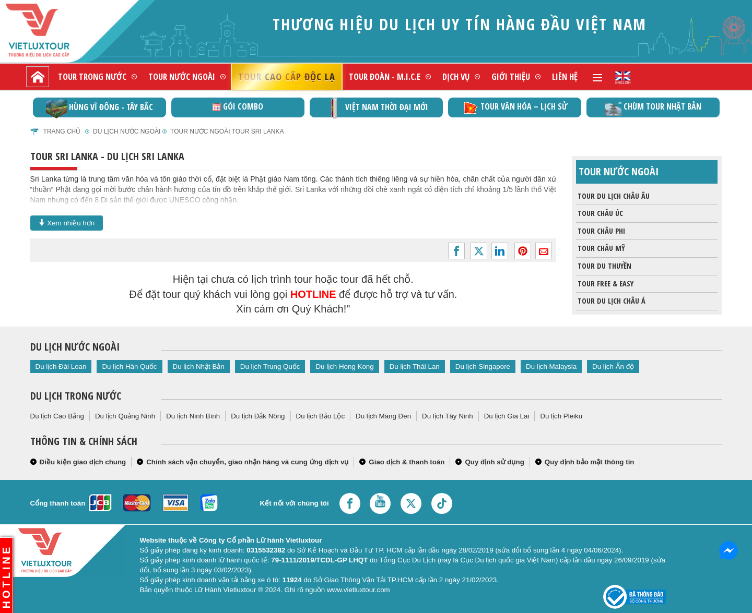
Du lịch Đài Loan (61, 366)
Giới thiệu (510, 76)
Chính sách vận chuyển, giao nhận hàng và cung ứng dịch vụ (247, 462)
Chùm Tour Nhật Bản (653, 107)
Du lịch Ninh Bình (193, 416)
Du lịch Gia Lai (507, 416)
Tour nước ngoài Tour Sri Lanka (227, 131)
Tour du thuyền (603, 266)
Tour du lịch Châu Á (610, 301)
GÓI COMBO (238, 106)
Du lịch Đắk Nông (258, 416)
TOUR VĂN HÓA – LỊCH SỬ (515, 107)
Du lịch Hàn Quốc (129, 366)
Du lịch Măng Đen (383, 416)
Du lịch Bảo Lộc (320, 416)
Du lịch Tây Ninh (447, 416)
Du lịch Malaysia (551, 366)
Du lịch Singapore (482, 366)
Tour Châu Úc (599, 213)
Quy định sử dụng (494, 462)
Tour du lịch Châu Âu (613, 196)
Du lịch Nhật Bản (199, 366)
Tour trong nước (92, 76)
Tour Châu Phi (600, 231)
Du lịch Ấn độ (613, 366)
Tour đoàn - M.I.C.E (384, 76)
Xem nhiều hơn (67, 223)
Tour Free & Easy (604, 283)
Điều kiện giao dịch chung (83, 462)
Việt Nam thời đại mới (376, 108)
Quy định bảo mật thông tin (589, 462)
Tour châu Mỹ (600, 248)
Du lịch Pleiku (561, 416)
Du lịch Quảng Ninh (125, 416)
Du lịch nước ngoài (126, 131)
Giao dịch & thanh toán (406, 462)
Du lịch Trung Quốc (270, 366)
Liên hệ (565, 76)
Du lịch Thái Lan (415, 366)
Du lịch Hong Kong (344, 366)
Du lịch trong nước (75, 396)
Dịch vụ (455, 76)
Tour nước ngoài (181, 76)
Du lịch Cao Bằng (57, 416)
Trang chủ (62, 131)
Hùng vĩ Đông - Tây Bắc (99, 108)
